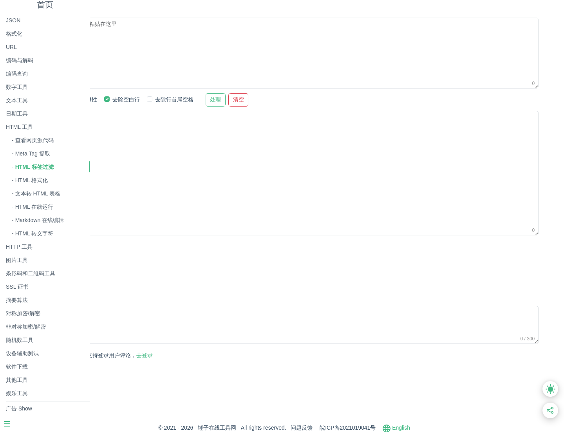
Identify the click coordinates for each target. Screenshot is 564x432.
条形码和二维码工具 (30, 273)
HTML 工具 (19, 127)
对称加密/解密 (23, 313)
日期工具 (17, 113)
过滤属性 (168, 99)
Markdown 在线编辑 (39, 220)
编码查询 (17, 73)
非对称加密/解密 (26, 327)
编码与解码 (19, 60)
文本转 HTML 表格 (37, 193)
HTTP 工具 (19, 247)
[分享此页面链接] (550, 410)
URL (11, 47)
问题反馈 (345, 428)
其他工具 (17, 380)
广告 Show (19, 408)
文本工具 (17, 100)
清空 (320, 100)
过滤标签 (131, 99)
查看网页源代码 (34, 140)
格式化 (14, 34)
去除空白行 (208, 99)
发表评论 (127, 356)
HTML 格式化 (31, 180)
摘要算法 (17, 300)
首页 (45, 4)
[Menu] (44, 424)
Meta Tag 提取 (32, 153)
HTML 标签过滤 (34, 167)
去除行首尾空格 (256, 99)
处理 (297, 100)
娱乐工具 (17, 393)
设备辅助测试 (22, 353)
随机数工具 (19, 340)
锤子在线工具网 (259, 428)
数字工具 (17, 87)
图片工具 (17, 260)
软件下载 (17, 366)
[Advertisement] (254, 258)
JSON (13, 20)
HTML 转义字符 (34, 233)
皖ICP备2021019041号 (390, 428)
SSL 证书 (17, 287)
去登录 (194, 355)
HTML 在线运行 (34, 207)
